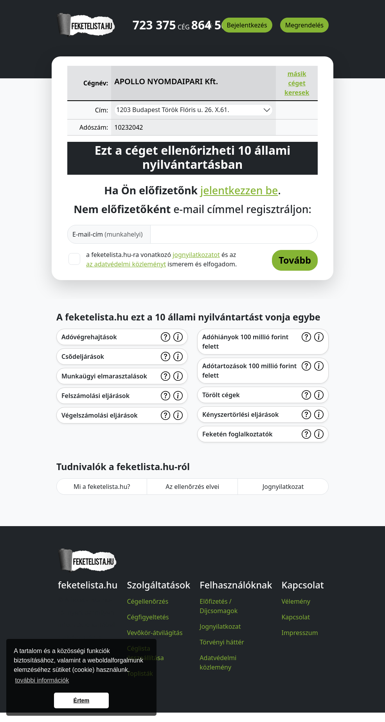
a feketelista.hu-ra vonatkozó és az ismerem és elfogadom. (161, 259)
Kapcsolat (295, 617)
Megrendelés (304, 25)
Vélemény (295, 601)
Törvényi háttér (222, 642)
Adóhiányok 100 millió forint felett (245, 342)
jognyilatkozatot (196, 254)
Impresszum (299, 632)
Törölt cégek (221, 395)
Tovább (295, 260)
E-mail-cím (107, 234)
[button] (209, 22)
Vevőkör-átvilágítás (154, 632)
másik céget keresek (296, 83)
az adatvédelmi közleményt (126, 264)
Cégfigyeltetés (148, 617)
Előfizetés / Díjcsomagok (218, 606)
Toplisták (140, 673)
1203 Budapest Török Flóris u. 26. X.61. (172, 109)
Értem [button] (82, 700)
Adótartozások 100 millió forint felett (249, 371)
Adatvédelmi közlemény (218, 662)
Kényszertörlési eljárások (240, 414)
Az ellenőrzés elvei (192, 486)
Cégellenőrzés (147, 601)
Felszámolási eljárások (95, 395)
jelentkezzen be (239, 190)
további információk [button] (42, 680)
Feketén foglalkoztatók (237, 434)
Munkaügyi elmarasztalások (104, 376)
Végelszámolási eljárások (99, 415)
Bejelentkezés (247, 25)
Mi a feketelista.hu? (102, 486)
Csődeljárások (82, 356)
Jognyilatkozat (283, 486)
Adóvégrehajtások (89, 337)
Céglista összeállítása (145, 653)
